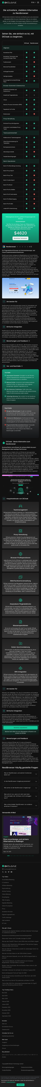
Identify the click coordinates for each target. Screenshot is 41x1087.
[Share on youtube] (11, 872)
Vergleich (5, 836)
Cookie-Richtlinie (6, 1070)
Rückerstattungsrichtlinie (27, 1070)
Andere (4, 1057)
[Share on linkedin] (6, 872)
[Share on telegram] (8, 872)
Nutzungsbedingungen (8, 1067)
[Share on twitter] (3, 872)
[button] (33, 2)
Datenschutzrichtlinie (26, 1067)
